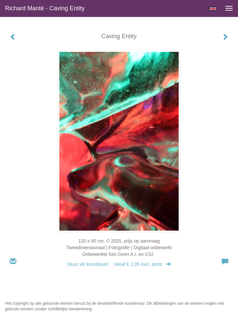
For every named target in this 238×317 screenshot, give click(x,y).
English (213, 9)
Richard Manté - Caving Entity (45, 8)
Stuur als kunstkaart (119, 264)
